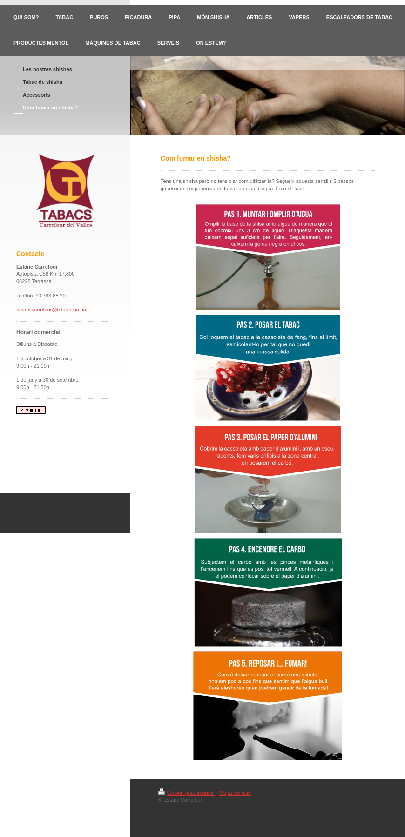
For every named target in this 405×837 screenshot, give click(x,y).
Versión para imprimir (186, 793)
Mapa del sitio (235, 793)
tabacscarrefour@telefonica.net (52, 309)
